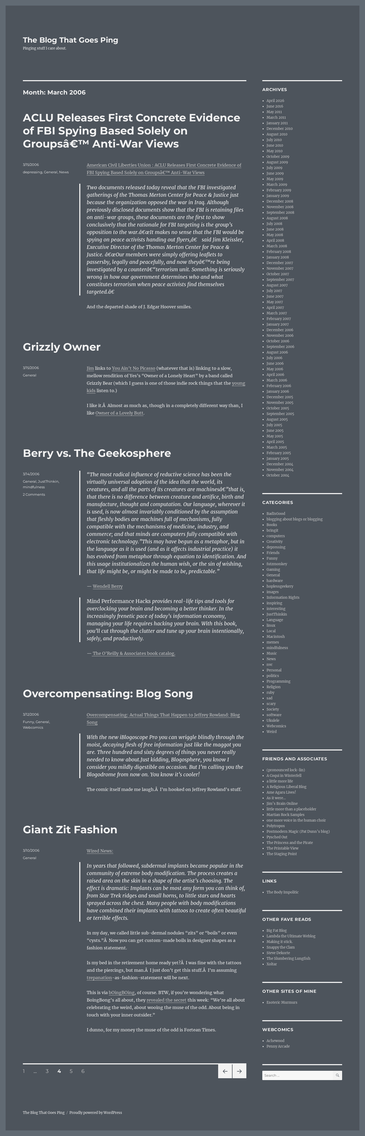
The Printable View (282, 848)
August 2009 (277, 162)
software (274, 715)
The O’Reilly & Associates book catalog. (133, 653)
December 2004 (280, 464)
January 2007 (278, 324)
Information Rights (283, 597)
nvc (270, 664)
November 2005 (280, 402)
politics (273, 676)
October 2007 (278, 274)
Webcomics (33, 727)
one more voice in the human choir (296, 820)
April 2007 (275, 307)
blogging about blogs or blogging (295, 519)
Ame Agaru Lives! (281, 792)
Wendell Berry (108, 586)
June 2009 (275, 173)
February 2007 (279, 319)
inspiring (274, 603)
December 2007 (280, 263)
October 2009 (278, 156)
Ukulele (273, 720)
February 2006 (279, 386)
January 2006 (278, 391)
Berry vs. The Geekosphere (97, 453)
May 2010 (275, 151)
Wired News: (100, 851)
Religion (274, 687)
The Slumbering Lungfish (288, 958)
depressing (32, 172)
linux (271, 625)
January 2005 (278, 458)
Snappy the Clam (281, 947)
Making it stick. (280, 942)
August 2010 (277, 134)
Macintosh (276, 636)
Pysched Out (277, 837)
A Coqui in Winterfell (284, 775)
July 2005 (274, 425)
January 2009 (278, 196)
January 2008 (278, 257)
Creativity (275, 541)
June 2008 (275, 229)
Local (271, 631)
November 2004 (280, 469)
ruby (270, 692)
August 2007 (277, 285)
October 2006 (278, 341)
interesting (276, 608)
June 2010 (275, 145)
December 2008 (280, 201)
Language (275, 620)
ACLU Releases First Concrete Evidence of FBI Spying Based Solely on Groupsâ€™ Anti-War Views (131, 130)
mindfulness (34, 487)
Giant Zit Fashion (70, 829)
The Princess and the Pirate (290, 842)
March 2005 (277, 447)
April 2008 (275, 240)
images (273, 592)
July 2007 (274, 291)
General (50, 172)
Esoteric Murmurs (282, 1002)
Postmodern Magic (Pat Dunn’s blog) (298, 831)
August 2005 (277, 419)
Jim (90, 368)
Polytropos (276, 826)
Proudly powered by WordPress (95, 1112)
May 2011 (274, 112)
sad (269, 698)
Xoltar (272, 964)
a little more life (280, 781)
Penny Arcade (278, 1046)
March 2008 (277, 246)
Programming (279, 681)
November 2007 (280, 268)
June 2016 (275, 106)
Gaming (273, 569)
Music (272, 653)
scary (271, 704)
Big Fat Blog (277, 930)
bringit (272, 530)
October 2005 (278, 408)
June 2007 (275, 296)
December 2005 (280, 397)
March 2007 (277, 313)
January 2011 (277, 123)
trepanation (99, 977)
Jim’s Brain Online (282, 803)
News (64, 172)
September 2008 (280, 212)
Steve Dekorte (278, 953)
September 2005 (280, 414)
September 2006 (281, 347)
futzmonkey (277, 564)
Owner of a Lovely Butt (119, 413)
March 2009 (277, 184)
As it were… (276, 798)
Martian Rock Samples (286, 815)
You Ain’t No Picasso (133, 368)
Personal (274, 670)
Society (273, 709)
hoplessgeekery (280, 586)
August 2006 (277, 352)
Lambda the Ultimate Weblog (291, 936)
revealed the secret (166, 1000)
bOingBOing (122, 992)
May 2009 (275, 179)
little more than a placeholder (291, 809)
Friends (273, 553)
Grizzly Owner (62, 346)
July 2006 (275, 358)
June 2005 (275, 430)
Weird (272, 731)
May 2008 (275, 235)
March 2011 (276, 117)
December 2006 (280, 330)
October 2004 (278, 475)
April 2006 (275, 374)
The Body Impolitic (283, 892)
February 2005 (279, 453)
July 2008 (274, 224)
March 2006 (277, 380)
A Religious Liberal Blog (286, 787)
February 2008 (279, 251)
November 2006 (280, 335)
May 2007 (275, 302)
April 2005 (275, 442)
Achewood (275, 1041)
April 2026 (275, 101)
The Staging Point (282, 854)
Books (272, 525)
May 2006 (275, 369)
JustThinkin (48, 481)
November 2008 (280, 207)
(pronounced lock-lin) (286, 770)
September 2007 (280, 279)
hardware (275, 581)
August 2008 (277, 218)
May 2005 (275, 436)
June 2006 (275, 363)
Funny (28, 722)
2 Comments (34, 494)
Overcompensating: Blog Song (108, 693)
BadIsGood (276, 513)
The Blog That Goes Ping (70, 39)
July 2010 (274, 140)
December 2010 (280, 128)
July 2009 (275, 168)
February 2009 (279, 190)
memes (273, 642)
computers (276, 536)
